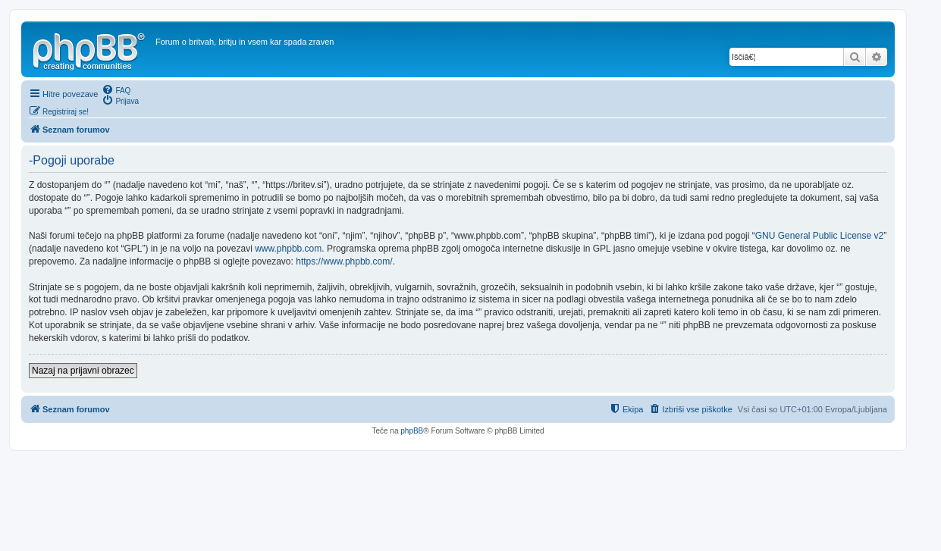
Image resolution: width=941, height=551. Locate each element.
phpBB (411, 431)
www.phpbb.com (288, 248)
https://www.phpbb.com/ (344, 261)
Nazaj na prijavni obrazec (83, 370)
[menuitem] (116, 89)
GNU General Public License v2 (819, 235)
